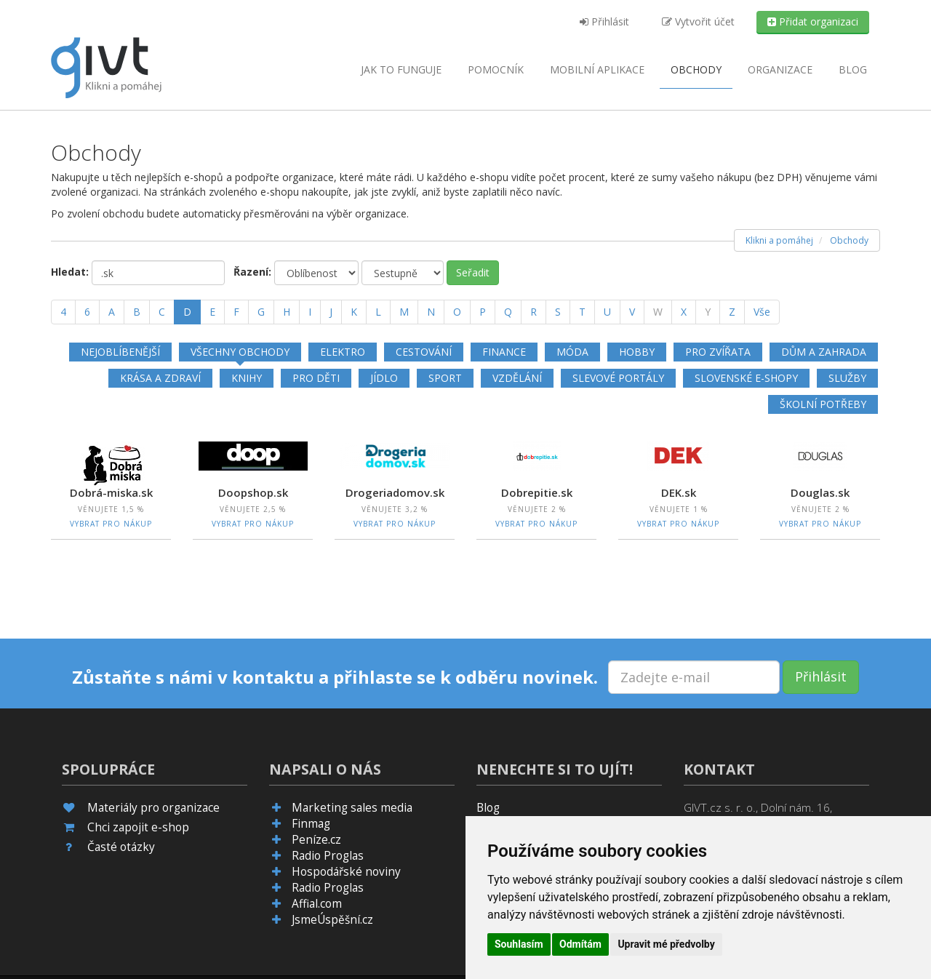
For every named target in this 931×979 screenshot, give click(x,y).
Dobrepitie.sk (536, 492)
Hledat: (70, 272)
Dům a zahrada (823, 352)
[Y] (707, 312)
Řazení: (252, 272)
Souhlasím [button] (519, 944)
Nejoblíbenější (120, 352)
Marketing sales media (352, 807)
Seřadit (473, 272)
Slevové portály (618, 378)
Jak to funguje (401, 69)
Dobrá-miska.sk (111, 492)
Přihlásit (604, 21)
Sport (445, 378)
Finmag (311, 823)
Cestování (424, 352)
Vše (762, 312)
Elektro (342, 352)
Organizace (780, 69)
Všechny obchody (240, 352)
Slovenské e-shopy (746, 378)
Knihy (246, 378)
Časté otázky (121, 847)
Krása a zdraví (160, 378)
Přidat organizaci (812, 21)
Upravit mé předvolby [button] (666, 944)
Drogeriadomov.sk (394, 492)
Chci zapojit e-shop (138, 827)
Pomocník (496, 69)
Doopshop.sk (253, 492)
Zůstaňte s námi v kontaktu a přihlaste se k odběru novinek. (335, 677)
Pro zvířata (718, 352)
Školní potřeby (823, 404)
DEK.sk (678, 492)
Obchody (696, 69)
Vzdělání (517, 378)
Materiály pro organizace (153, 807)
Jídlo (384, 378)
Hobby (637, 352)
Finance (504, 352)
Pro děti (316, 378)
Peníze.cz (316, 839)
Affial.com (317, 903)
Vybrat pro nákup (111, 524)
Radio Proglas (328, 855)
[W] (658, 312)
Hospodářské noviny (346, 871)
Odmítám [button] (580, 944)
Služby (847, 378)
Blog (853, 69)
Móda (572, 352)
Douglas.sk (820, 492)
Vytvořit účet (698, 21)
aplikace (597, 69)
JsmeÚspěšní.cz (332, 919)
